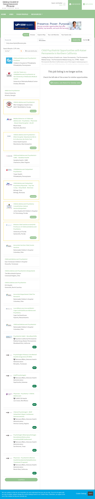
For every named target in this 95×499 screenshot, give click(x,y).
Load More (21, 480)
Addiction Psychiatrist (12, 90)
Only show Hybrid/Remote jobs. (16, 43)
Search (26, 35)
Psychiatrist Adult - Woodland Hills (25, 336)
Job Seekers (74, 4)
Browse (32, 35)
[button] (86, 40)
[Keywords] (21, 40)
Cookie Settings (81, 493)
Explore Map (41, 35)
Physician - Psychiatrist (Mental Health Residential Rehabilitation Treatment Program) (24, 460)
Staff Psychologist (19, 375)
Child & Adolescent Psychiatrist (24, 102)
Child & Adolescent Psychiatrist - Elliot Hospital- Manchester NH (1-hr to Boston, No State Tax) (25, 137)
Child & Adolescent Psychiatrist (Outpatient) (20, 271)
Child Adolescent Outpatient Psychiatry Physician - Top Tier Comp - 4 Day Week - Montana (23, 185)
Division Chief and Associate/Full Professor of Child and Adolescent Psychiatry (25, 227)
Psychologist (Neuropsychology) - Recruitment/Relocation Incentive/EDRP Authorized (25, 437)
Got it (90, 493)
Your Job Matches (53, 35)
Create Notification (31, 51)
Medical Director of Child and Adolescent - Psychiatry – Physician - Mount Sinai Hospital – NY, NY (25, 121)
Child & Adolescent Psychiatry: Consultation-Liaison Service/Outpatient (23, 206)
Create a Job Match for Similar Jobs (65, 83)
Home (3, 14)
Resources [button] (36, 14)
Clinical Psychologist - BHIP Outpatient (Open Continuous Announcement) (23, 414)
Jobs (11, 14)
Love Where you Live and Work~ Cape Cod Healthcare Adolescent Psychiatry (24, 310)
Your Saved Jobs (66, 35)
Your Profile (22, 14)
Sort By (7, 51)
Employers (88, 4)
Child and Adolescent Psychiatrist (16, 259)
